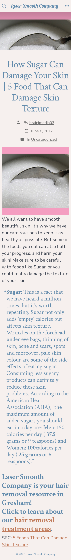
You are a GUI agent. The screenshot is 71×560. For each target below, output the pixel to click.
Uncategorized (44, 139)
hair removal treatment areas (28, 524)
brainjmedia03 (41, 122)
